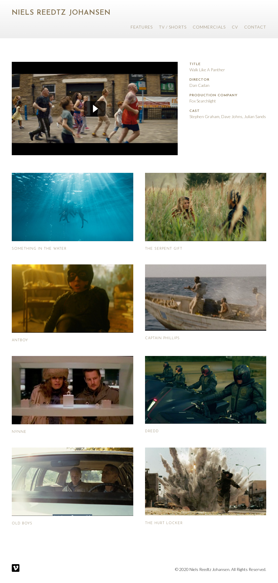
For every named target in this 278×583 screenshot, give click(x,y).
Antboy (20, 340)
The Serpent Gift (163, 249)
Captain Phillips (162, 338)
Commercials (209, 26)
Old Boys (22, 523)
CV (235, 26)
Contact (255, 26)
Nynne (19, 432)
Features (142, 26)
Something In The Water (39, 249)
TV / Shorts (173, 26)
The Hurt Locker (164, 523)
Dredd (152, 431)
